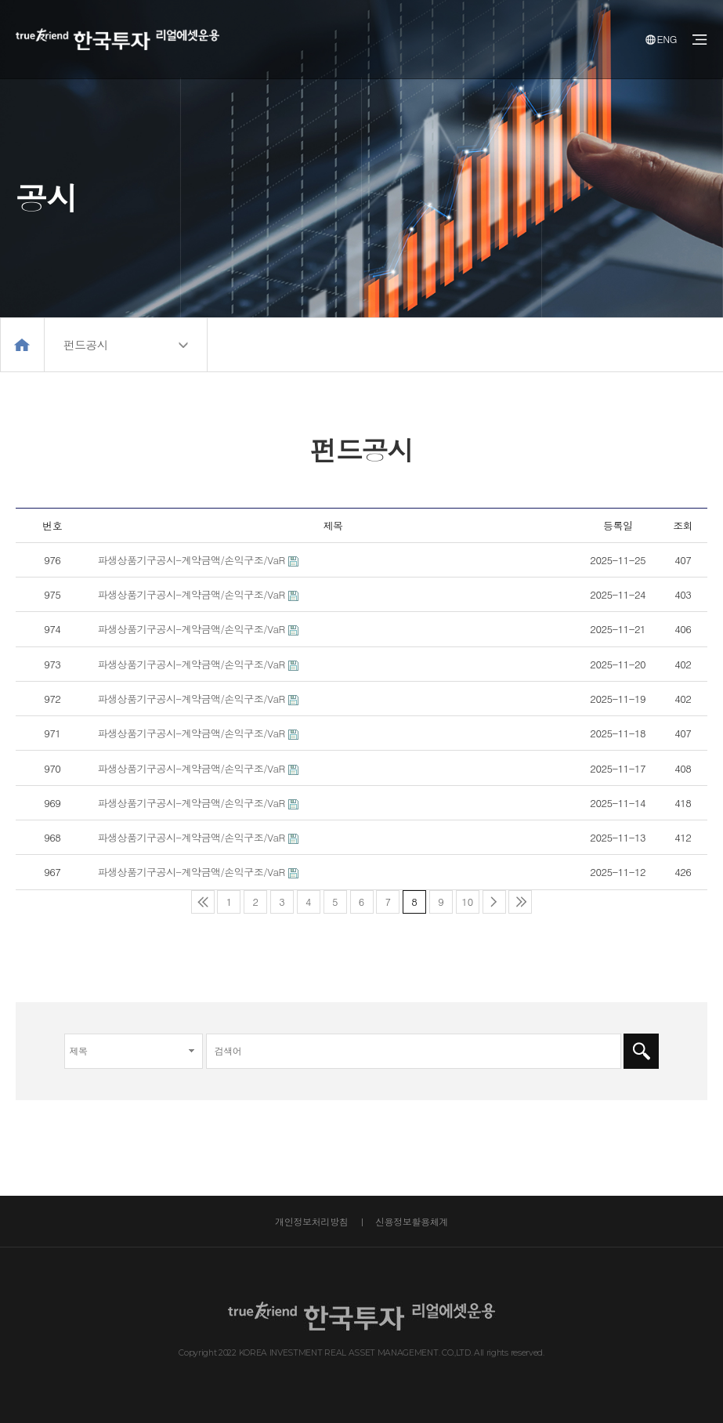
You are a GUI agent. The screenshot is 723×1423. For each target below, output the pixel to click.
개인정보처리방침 (311, 1221)
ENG (661, 38)
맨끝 (520, 902)
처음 (203, 902)
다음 (494, 902)
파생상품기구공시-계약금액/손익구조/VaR (191, 559)
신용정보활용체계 (411, 1221)
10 (465, 899)
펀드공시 (85, 344)
